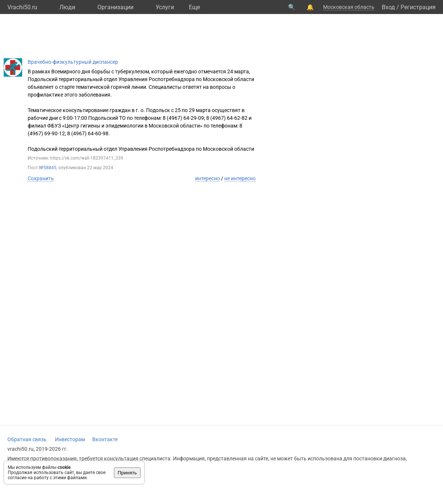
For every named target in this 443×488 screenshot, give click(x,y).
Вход (388, 7)
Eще (194, 7)
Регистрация (418, 7)
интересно (207, 178)
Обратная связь (26, 439)
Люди (67, 7)
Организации (115, 7)
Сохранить (41, 178)
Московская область (348, 7)
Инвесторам (70, 439)
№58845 (47, 167)
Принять (127, 472)
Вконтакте (105, 439)
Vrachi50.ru (22, 7)
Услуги (165, 7)
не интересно (240, 178)
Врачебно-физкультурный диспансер (73, 62)
